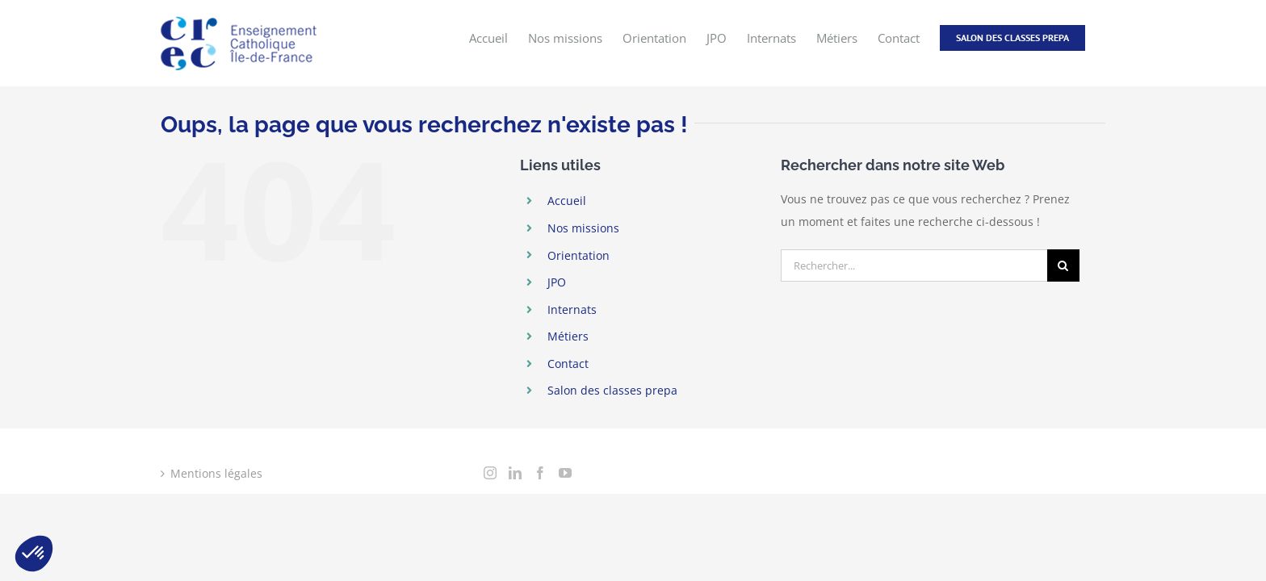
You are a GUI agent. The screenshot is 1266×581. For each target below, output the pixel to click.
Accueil (566, 200)
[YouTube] (565, 472)
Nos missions (583, 228)
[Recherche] (1063, 265)
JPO (556, 282)
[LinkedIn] (515, 472)
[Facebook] (540, 472)
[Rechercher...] (914, 265)
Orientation (578, 255)
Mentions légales (216, 473)
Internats (572, 309)
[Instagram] (490, 472)
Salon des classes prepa (612, 390)
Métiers (568, 336)
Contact (568, 363)
